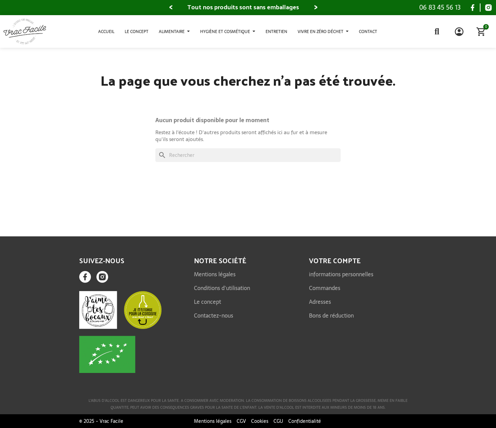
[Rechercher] (248, 155)
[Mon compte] (459, 31)
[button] (170, 7)
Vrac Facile (111, 421)
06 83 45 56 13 (440, 7)
